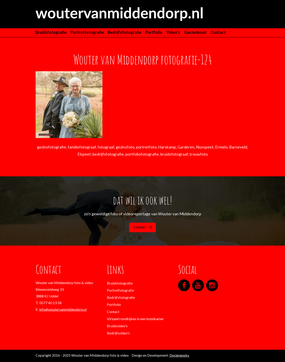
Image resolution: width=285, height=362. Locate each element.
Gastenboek (195, 32)
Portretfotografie (87, 32)
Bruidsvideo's (117, 326)
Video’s (173, 32)
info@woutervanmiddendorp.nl (63, 309)
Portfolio (153, 32)
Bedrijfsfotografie (124, 32)
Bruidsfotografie (51, 32)
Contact (218, 32)
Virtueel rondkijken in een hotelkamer (135, 319)
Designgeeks (179, 355)
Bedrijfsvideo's (118, 333)
